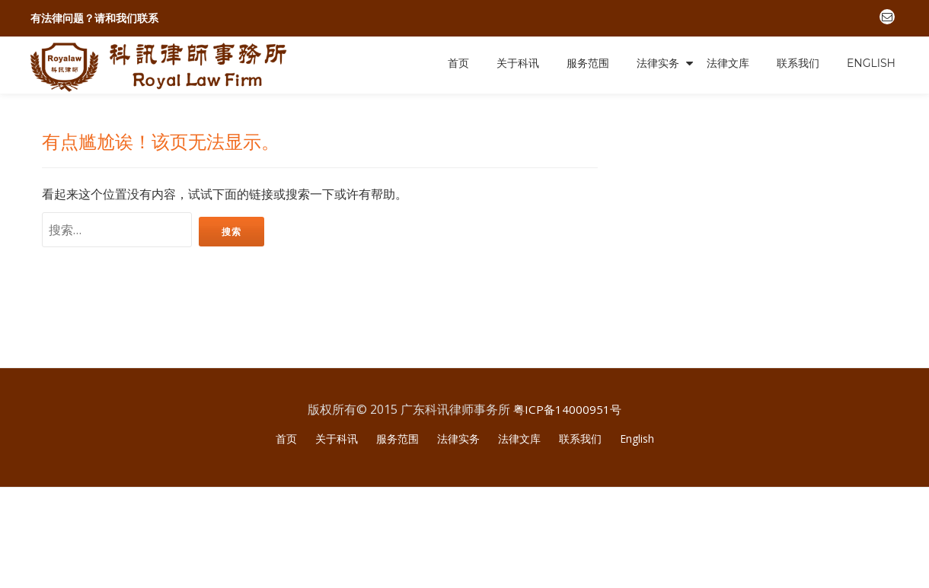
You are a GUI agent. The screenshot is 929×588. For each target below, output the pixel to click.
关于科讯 (517, 63)
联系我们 (798, 63)
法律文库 (728, 63)
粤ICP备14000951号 (567, 509)
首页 (458, 63)
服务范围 (588, 63)
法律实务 (658, 63)
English (871, 63)
